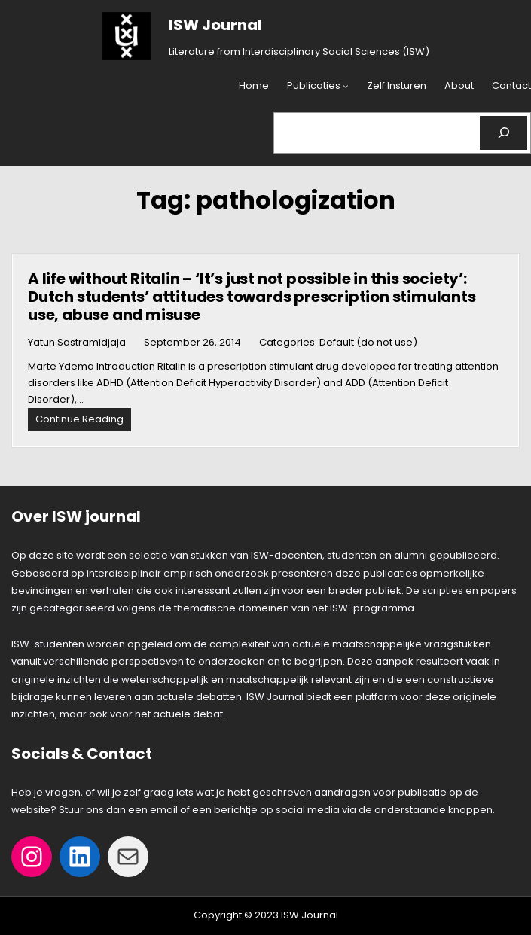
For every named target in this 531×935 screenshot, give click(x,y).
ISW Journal (215, 24)
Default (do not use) (368, 342)
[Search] (503, 133)
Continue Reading (83, 421)
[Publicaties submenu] (346, 87)
